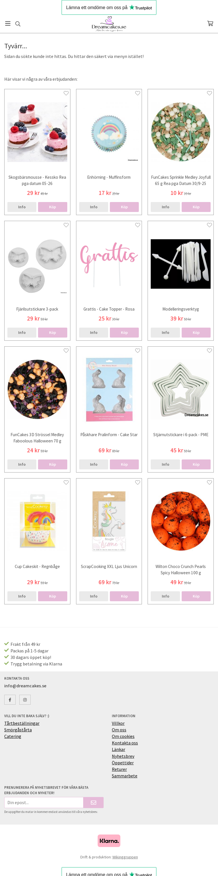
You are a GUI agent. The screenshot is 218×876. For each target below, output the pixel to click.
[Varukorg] (210, 23)
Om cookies (123, 736)
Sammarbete (124, 776)
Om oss (119, 730)
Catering (12, 736)
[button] (52, 207)
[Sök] (18, 23)
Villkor (118, 723)
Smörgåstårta (18, 730)
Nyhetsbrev (123, 756)
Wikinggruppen (125, 857)
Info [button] (22, 206)
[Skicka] (93, 802)
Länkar (118, 749)
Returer (119, 769)
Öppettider (123, 762)
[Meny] (8, 23)
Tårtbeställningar (21, 723)
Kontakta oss (125, 743)
